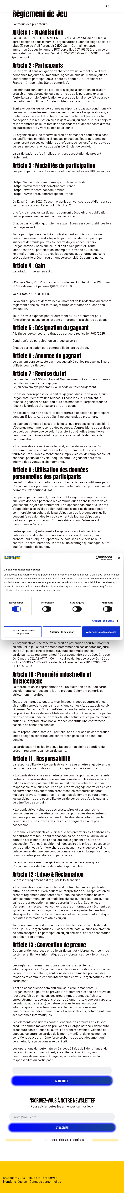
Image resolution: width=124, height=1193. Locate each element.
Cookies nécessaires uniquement (23, 632)
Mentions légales (15, 1181)
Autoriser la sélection (62, 632)
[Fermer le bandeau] (119, 558)
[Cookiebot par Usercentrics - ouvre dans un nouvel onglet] (98, 558)
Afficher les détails (103, 620)
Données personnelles (45, 1181)
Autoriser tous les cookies (101, 632)
